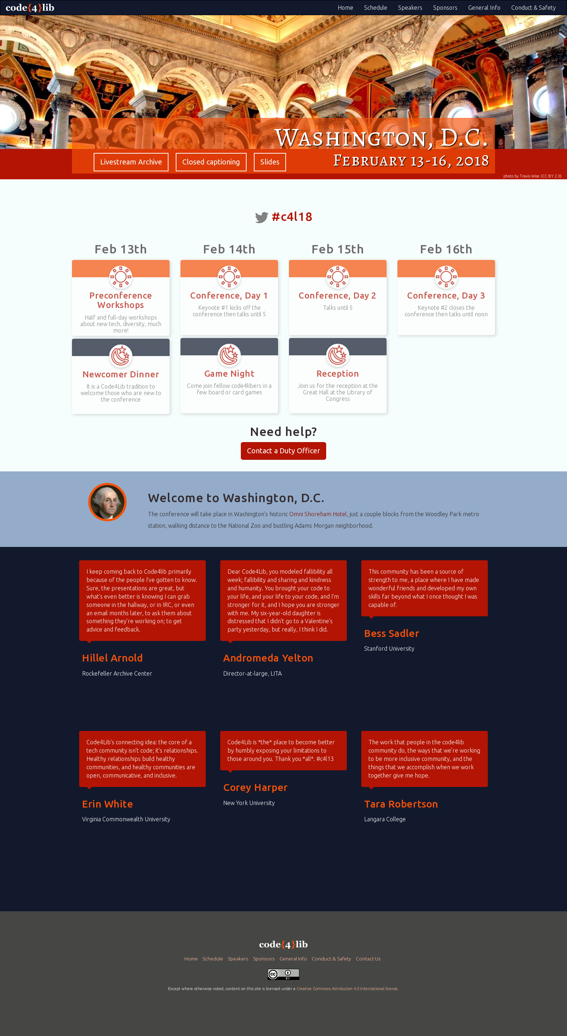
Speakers (410, 7)
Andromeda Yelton (268, 657)
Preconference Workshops (120, 300)
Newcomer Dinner (120, 374)
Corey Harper (255, 787)
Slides (270, 162)
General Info (484, 7)
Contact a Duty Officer (283, 450)
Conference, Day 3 (446, 295)
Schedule (375, 7)
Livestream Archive (131, 162)
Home (345, 7)
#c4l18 (292, 216)
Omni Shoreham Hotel (318, 514)
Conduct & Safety (533, 7)
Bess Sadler (391, 633)
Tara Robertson (401, 803)
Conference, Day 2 (337, 295)
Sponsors (445, 7)
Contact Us (368, 959)
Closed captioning (211, 162)
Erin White (107, 803)
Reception (337, 373)
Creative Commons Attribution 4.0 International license (347, 988)
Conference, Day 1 (229, 295)
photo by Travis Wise (521, 176)
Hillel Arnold (112, 657)
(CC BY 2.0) (551, 176)
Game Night (229, 373)
